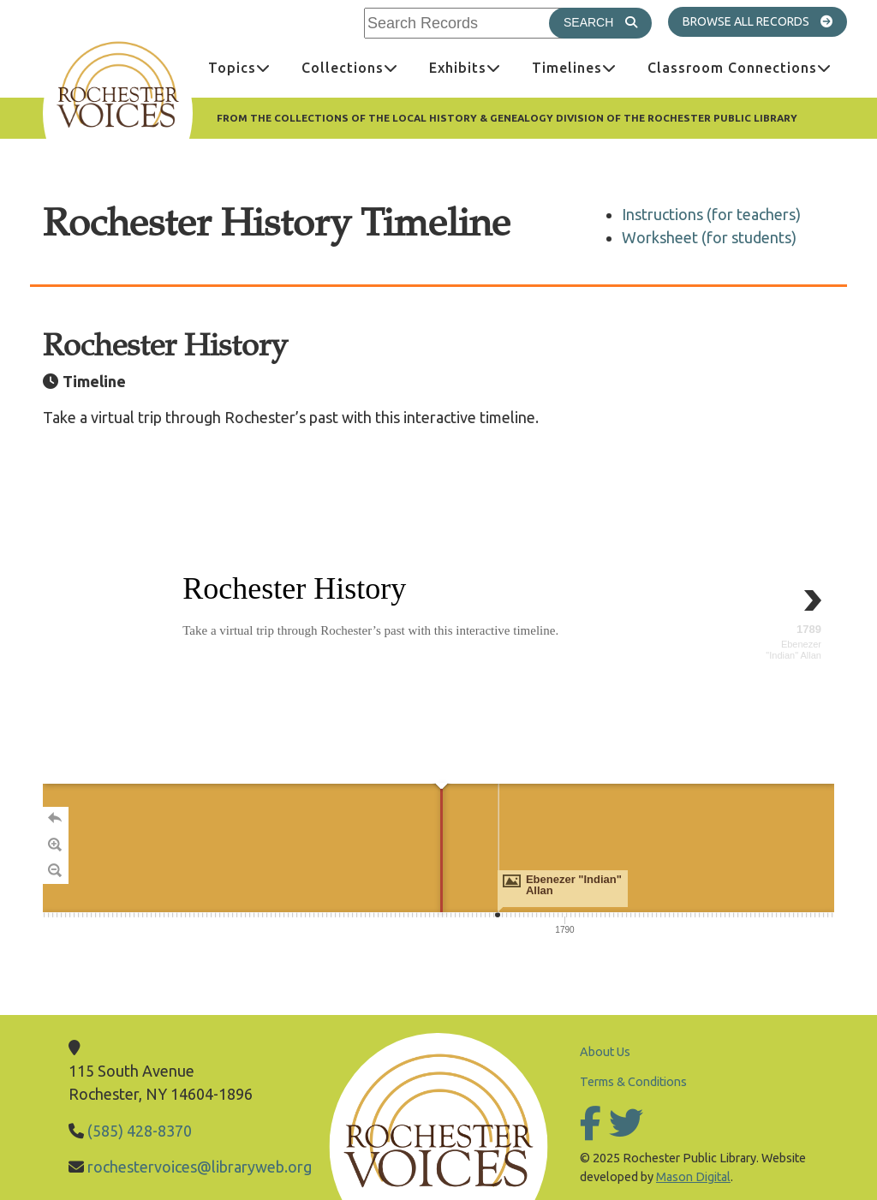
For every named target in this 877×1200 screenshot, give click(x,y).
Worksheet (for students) (709, 237)
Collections (357, 67)
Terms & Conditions (633, 1082)
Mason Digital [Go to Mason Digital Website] (693, 1177)
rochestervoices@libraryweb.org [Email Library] (199, 1166)
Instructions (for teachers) (711, 214)
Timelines (582, 67)
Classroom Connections (747, 67)
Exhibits (472, 67)
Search (608, 22)
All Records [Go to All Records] (790, 21)
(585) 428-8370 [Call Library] (139, 1130)
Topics (247, 67)
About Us (605, 1052)
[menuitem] (239, 68)
